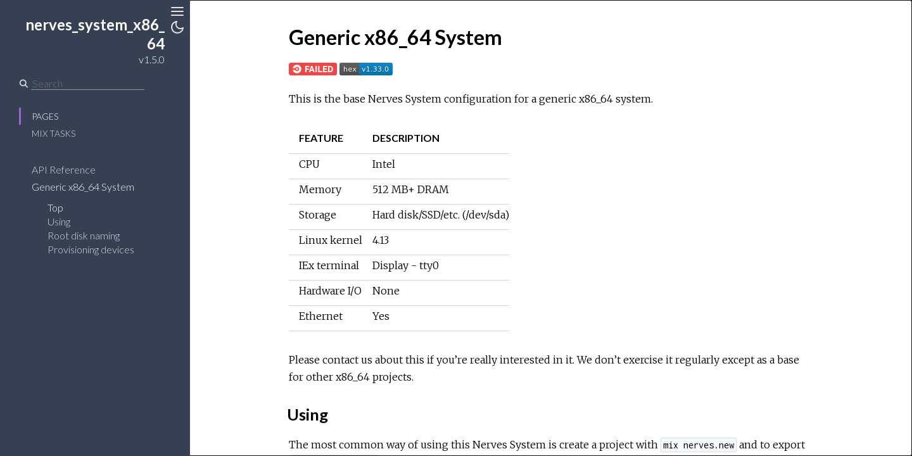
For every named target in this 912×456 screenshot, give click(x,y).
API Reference (64, 169)
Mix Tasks (53, 133)
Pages (45, 116)
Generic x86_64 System (83, 186)
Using (59, 221)
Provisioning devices (91, 249)
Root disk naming (84, 235)
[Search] (87, 83)
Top (55, 207)
